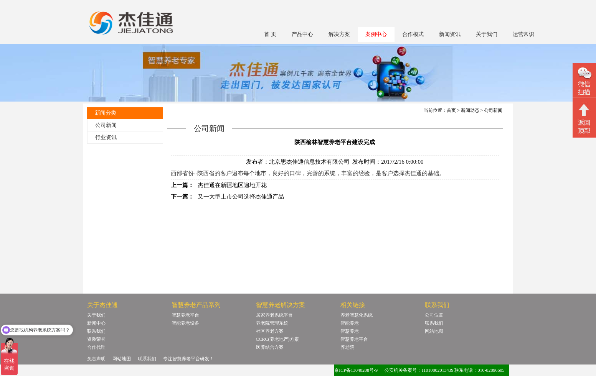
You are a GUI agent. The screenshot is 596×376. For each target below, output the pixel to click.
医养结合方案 (270, 347)
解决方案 (339, 34)
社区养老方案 (270, 331)
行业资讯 (106, 137)
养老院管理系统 (272, 323)
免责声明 (96, 358)
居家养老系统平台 (274, 315)
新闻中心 (96, 323)
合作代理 (96, 347)
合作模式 (413, 34)
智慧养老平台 (185, 315)
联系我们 (96, 331)
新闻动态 (470, 110)
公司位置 (434, 315)
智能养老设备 (185, 323)
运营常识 (523, 34)
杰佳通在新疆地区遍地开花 (232, 185)
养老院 (347, 347)
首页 (451, 110)
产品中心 (302, 34)
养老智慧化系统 (356, 315)
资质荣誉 (96, 339)
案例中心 (376, 34)
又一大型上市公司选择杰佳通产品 (241, 197)
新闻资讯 (450, 34)
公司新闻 (106, 125)
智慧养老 (349, 331)
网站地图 (434, 331)
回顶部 (584, 118)
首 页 (270, 34)
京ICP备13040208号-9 (356, 370)
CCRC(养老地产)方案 (277, 339)
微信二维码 (584, 81)
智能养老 (349, 323)
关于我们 (486, 34)
